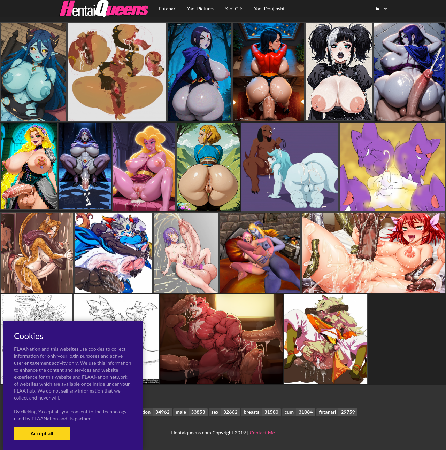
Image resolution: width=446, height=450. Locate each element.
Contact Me (262, 432)
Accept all (41, 433)
